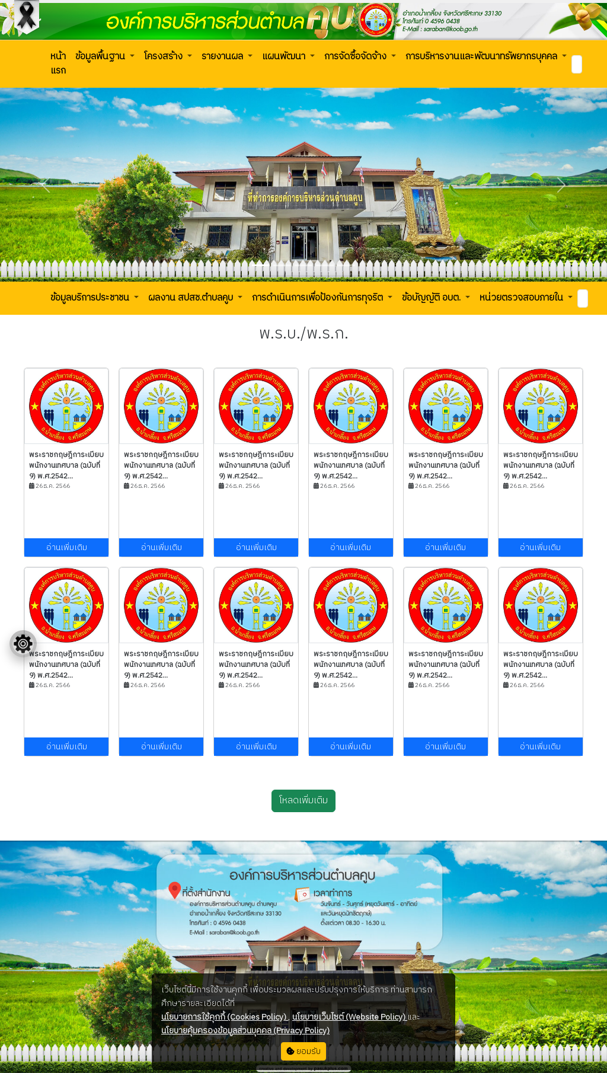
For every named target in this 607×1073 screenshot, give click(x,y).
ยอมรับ (303, 1051)
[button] (58, 64)
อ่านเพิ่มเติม (66, 547)
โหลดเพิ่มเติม (303, 801)
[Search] (576, 64)
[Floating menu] (23, 643)
